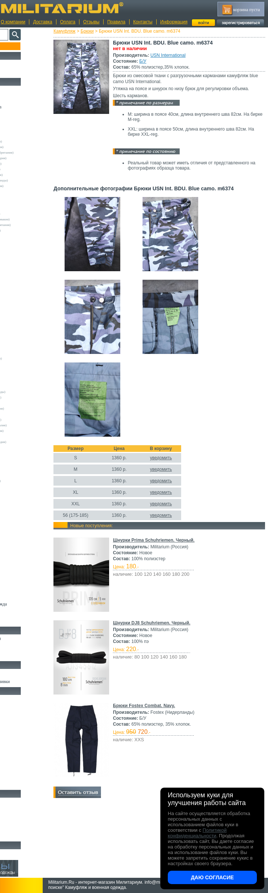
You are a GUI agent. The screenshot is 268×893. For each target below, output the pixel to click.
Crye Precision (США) (24, 258)
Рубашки (13, 535)
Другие (14, 136)
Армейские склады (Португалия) (32, 425)
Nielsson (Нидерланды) (25, 325)
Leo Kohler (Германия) (24, 303)
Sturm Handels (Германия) (27, 364)
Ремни (11, 707)
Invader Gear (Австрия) (25, 291)
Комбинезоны (18, 561)
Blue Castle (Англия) (23, 247)
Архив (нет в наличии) (26, 853)
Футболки (14, 544)
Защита (12, 758)
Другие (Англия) (20, 492)
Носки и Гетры (19, 647)
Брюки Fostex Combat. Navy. (162, 711)
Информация (173, 21)
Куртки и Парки (20, 115)
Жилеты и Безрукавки (26, 569)
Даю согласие (212, 877)
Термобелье (16, 552)
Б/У (160, 61)
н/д (11, 508)
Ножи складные (20, 827)
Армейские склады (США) (27, 191)
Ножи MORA (17, 801)
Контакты (143, 21)
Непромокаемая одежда (27, 106)
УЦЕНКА (14, 72)
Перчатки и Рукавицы (25, 587)
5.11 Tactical (17, 464)
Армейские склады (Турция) (29, 214)
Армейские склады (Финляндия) (32, 442)
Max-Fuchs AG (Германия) (27, 308)
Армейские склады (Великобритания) (35, 152)
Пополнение (19, 46)
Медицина (15, 775)
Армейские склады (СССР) (28, 436)
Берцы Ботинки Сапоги (27, 638)
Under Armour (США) (24, 381)
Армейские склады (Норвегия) (30, 186)
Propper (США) (19, 347)
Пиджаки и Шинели (24, 612)
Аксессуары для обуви (26, 655)
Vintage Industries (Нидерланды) (31, 392)
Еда (8, 750)
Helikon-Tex (17, 286)
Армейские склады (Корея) (28, 414)
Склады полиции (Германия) (29, 230)
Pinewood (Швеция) (22, 342)
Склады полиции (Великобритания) (34, 225)
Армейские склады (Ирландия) (30, 408)
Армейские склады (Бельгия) (29, 397)
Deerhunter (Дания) (22, 269)
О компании (13, 21)
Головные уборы (20, 578)
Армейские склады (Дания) (28, 403)
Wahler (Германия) (22, 486)
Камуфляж (82, 31)
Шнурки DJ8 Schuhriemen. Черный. (169, 628)
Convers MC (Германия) (25, 458)
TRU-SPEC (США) (22, 375)
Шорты (12, 518)
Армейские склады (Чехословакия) (33, 219)
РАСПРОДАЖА (20, 63)
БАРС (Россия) (19, 470)
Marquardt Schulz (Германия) (29, 481)
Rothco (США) (19, 353)
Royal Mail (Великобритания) (29, 358)
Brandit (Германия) (22, 253)
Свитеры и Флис (20, 527)
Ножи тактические (22, 810)
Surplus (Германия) (22, 369)
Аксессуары (16, 835)
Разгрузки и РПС (21, 733)
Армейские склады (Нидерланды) (32, 180)
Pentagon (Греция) (21, 336)
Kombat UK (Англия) (24, 297)
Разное (11, 784)
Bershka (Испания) (22, 241)
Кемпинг (13, 699)
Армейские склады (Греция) (28, 202)
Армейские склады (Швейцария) (32, 158)
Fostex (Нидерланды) (23, 280)
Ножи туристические (25, 818)
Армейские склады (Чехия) (28, 447)
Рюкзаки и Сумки (21, 716)
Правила (116, 21)
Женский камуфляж (23, 621)
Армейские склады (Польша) (29, 419)
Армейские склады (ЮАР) (27, 453)
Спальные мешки (21, 724)
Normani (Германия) (23, 330)
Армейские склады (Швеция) (29, 163)
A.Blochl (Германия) (23, 236)
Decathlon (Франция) (23, 264)
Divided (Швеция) (21, 275)
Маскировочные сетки (26, 767)
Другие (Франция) (22, 503)
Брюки (105, 31)
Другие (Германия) (22, 497)
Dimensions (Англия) (23, 475)
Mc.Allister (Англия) (23, 314)
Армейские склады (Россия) (28, 208)
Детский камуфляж (23, 595)
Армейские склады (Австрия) (29, 141)
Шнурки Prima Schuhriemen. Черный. (171, 546)
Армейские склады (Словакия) (30, 431)
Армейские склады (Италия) (29, 169)
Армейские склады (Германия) (30, 147)
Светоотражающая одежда (30, 604)
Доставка (42, 21)
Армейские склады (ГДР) (26, 197)
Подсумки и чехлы (22, 741)
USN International (185, 55)
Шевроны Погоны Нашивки (31, 681)
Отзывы (91, 21)
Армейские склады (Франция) (30, 175)
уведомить (179, 463)
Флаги (11, 673)
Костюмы (14, 98)
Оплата (67, 21)
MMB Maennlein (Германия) (28, 319)
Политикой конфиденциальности (197, 832)
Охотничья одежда (22, 89)
